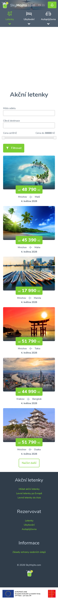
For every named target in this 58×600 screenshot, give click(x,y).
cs (39, 5)
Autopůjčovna (29, 529)
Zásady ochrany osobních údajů (29, 552)
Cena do (40, 133)
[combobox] (29, 113)
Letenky (29, 520)
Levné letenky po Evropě (29, 493)
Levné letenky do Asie (29, 497)
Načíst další (29, 463)
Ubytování (29, 524)
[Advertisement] (29, 59)
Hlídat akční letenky (29, 489)
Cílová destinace (11, 120)
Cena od (7, 133)
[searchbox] (5, 113)
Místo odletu (9, 108)
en (43, 5)
